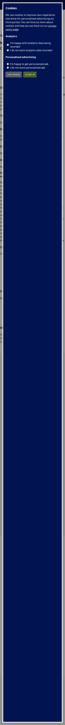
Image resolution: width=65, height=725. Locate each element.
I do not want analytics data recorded (31, 50)
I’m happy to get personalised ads (29, 64)
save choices (13, 74)
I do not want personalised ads (27, 67)
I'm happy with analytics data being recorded (30, 44)
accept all (30, 74)
